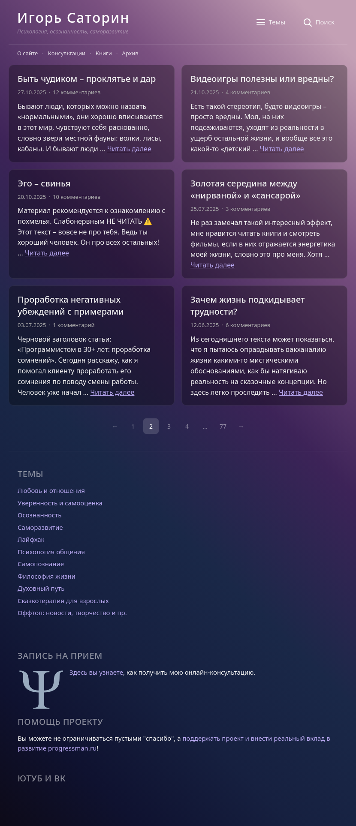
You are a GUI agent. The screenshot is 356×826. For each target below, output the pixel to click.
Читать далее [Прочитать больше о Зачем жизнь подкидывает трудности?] (301, 392)
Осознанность (39, 515)
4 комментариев (248, 92)
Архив (130, 53)
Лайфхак (31, 539)
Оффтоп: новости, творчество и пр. (72, 612)
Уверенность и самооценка (60, 503)
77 (223, 426)
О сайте (27, 53)
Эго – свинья (44, 183)
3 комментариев (248, 209)
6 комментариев (248, 325)
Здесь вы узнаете (96, 672)
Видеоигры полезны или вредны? (262, 78)
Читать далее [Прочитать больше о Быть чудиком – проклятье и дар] (129, 148)
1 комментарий (74, 325)
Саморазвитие (40, 527)
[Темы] (270, 22)
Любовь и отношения (51, 490)
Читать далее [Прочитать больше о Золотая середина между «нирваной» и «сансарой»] (212, 265)
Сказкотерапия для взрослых (63, 600)
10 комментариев (76, 197)
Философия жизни (46, 576)
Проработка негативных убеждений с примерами (71, 305)
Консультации (66, 53)
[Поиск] (318, 22)
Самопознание (41, 563)
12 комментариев (76, 92)
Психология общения (51, 551)
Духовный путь (41, 588)
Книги (104, 53)
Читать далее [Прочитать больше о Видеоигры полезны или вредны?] (282, 148)
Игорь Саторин (73, 17)
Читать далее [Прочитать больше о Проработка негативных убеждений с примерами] (113, 392)
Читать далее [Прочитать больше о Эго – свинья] (47, 253)
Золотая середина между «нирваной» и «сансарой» (245, 189)
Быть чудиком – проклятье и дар (87, 78)
